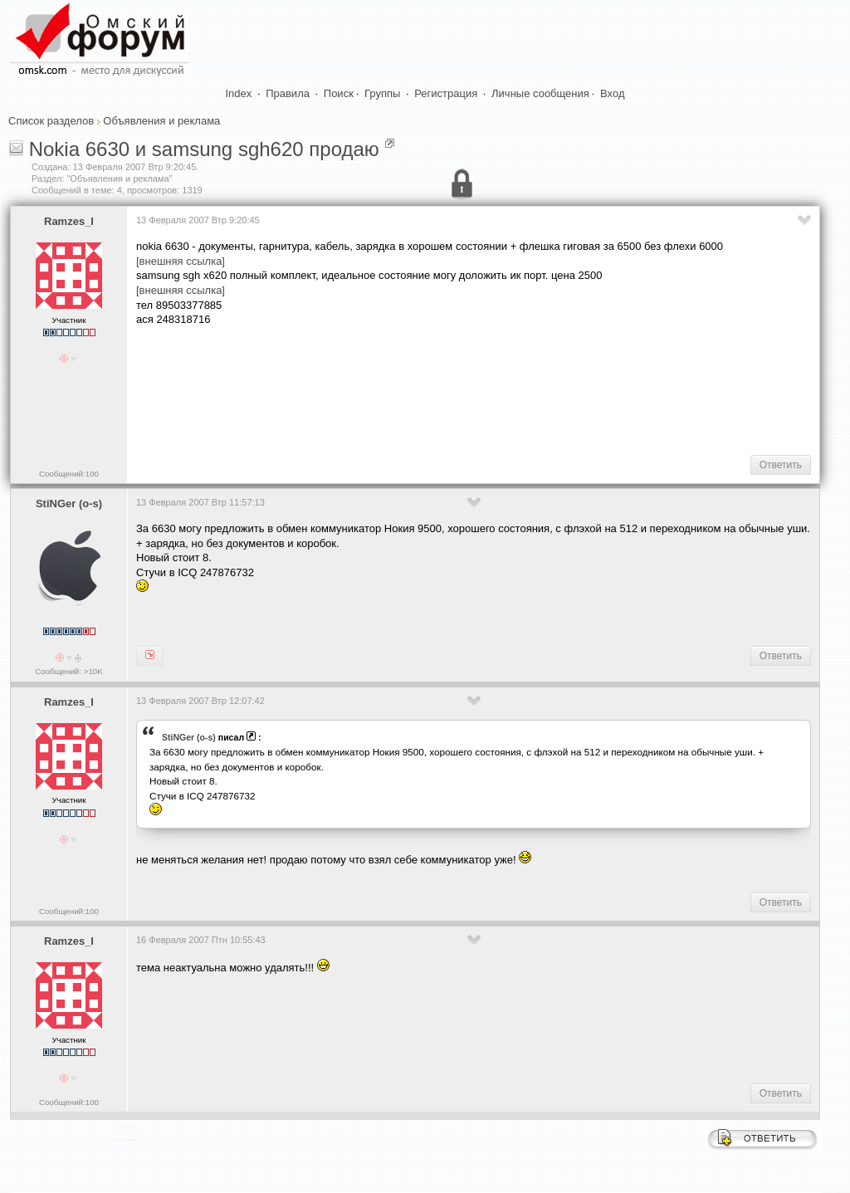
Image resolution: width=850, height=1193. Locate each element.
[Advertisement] (438, 389)
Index (239, 93)
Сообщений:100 (69, 473)
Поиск (339, 93)
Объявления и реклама (161, 121)
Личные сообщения (540, 93)
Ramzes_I (69, 221)
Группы (382, 93)
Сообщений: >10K (69, 671)
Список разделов (51, 121)
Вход (612, 93)
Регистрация (445, 93)
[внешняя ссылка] (180, 261)
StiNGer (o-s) (69, 503)
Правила (288, 93)
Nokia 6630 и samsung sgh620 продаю (204, 149)
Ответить (781, 465)
